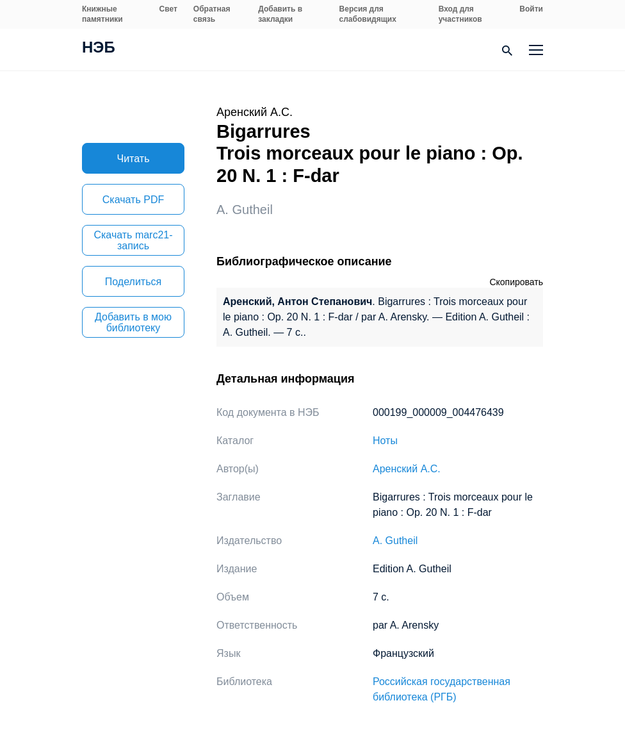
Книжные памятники (102, 14)
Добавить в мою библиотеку (133, 322)
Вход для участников (460, 14)
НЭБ (98, 49)
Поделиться (133, 281)
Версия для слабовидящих (367, 14)
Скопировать (516, 282)
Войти (531, 8)
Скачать (133, 199)
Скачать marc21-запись (132, 240)
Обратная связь (212, 14)
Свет (168, 8)
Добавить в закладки (280, 14)
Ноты (385, 440)
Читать (133, 158)
